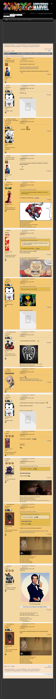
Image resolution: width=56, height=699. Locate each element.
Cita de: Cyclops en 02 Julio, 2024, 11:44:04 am (28, 189)
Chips (7, 431)
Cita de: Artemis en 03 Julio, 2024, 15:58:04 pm (28, 511)
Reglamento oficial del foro (45, 13)
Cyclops (8, 58)
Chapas (8, 369)
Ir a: (44, 674)
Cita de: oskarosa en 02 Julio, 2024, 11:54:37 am (28, 237)
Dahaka (8, 230)
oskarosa (8, 182)
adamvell (8, 566)
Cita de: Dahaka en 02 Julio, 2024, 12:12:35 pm (28, 286)
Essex (7, 85)
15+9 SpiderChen (11, 332)
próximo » (50, 49)
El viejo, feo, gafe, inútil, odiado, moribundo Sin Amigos (11, 120)
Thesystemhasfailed (16, 46)
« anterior (46, 49)
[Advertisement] (28, 32)
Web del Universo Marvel (9, 44)
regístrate (6, 14)
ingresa (23, 13)
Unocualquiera (10, 504)
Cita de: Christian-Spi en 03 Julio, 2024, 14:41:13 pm (29, 466)
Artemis (8, 458)
